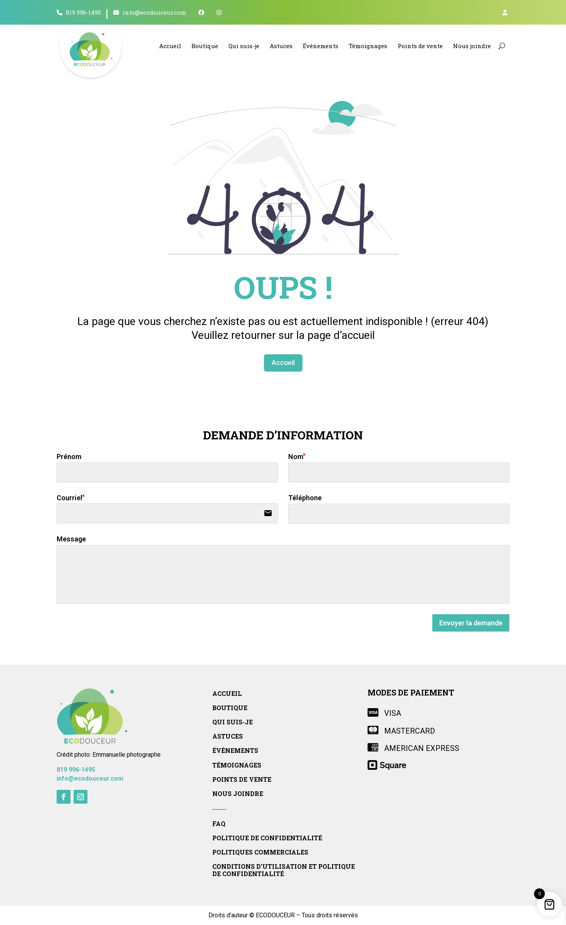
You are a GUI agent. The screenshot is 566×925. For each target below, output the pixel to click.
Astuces (281, 46)
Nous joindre (472, 46)
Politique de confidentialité (267, 838)
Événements (320, 46)
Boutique (204, 46)
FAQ (218, 824)
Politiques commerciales (260, 852)
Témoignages (368, 46)
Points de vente (420, 46)
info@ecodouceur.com (149, 12)
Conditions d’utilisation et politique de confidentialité (283, 870)
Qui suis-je (243, 46)
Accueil (170, 46)
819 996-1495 (79, 12)
